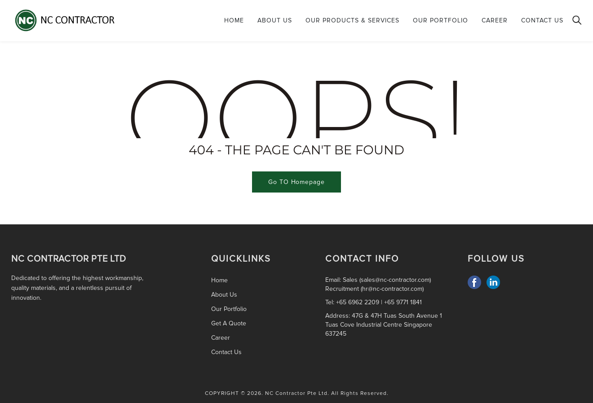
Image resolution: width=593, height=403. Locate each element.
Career (495, 20)
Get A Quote (228, 323)
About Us (274, 20)
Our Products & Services (352, 20)
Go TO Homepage (296, 182)
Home (234, 20)
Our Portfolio (440, 20)
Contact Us (542, 20)
